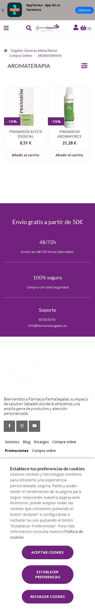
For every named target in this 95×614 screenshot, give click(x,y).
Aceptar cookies (47, 552)
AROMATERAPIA (49, 55)
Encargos (41, 441)
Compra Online (20, 55)
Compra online (64, 441)
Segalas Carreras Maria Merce (34, 50)
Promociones (17, 450)
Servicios (12, 441)
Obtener (84, 10)
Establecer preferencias (47, 574)
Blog (26, 441)
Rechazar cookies (47, 596)
